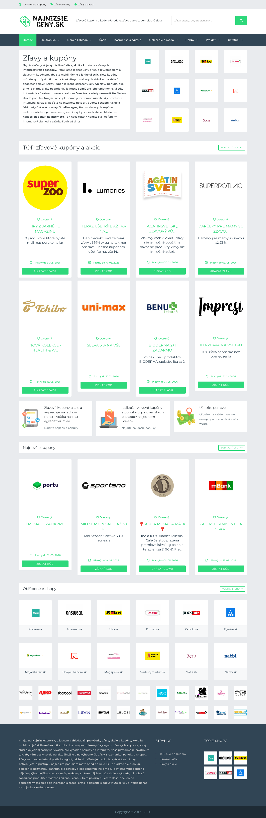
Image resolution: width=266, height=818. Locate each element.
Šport (102, 39)
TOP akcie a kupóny (32, 4)
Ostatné (235, 39)
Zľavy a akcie (83, 4)
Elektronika (49, 39)
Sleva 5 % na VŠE (104, 345)
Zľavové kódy (60, 4)
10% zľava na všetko (221, 345)
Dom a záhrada (79, 39)
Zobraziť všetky (232, 147)
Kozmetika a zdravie (127, 39)
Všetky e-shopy (232, 589)
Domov (27, 39)
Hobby (191, 39)
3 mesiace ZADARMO (45, 524)
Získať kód (103, 271)
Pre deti (213, 39)
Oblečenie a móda (163, 39)
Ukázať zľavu (45, 271)
